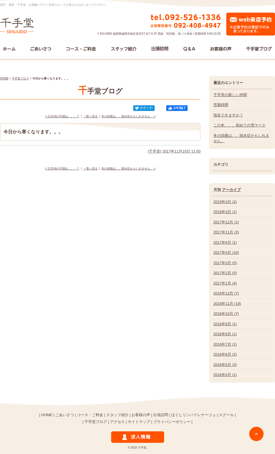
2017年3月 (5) (225, 263)
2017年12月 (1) (226, 222)
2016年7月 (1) (225, 344)
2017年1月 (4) (225, 283)
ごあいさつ (64, 415)
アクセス (117, 422)
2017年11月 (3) (226, 232)
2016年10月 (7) (226, 313)
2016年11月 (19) (227, 303)
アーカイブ (231, 190)
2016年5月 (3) (225, 365)
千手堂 (154, 151)
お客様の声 (140, 415)
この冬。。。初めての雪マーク (239, 125)
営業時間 (220, 105)
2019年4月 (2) (225, 202)
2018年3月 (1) (225, 212)
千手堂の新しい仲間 (230, 95)
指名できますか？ (228, 115)
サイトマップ (139, 422)
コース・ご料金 (90, 415)
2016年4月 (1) (225, 375)
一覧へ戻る (90, 116)
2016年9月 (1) (225, 324)
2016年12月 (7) (226, 293)
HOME (4, 78)
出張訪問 (160, 415)
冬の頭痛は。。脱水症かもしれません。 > (128, 116)
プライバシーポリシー (171, 422)
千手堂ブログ (20, 78)
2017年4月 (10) (226, 252)
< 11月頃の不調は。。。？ (62, 116)
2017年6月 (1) (225, 242)
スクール (226, 415)
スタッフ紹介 (117, 415)
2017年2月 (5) (225, 273)
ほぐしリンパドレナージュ (193, 415)
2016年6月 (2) (225, 354)
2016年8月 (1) (225, 334)
